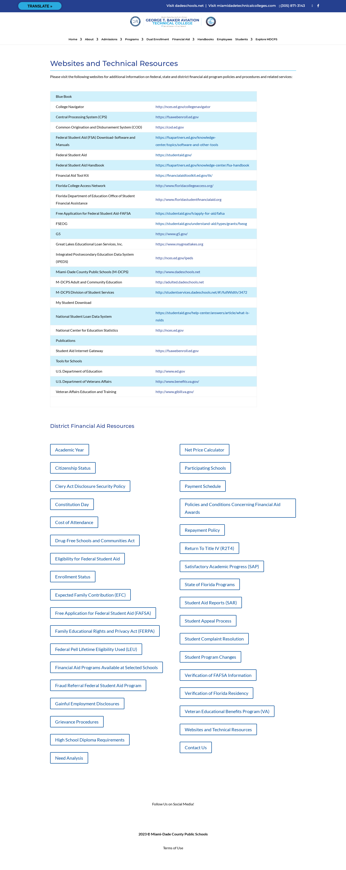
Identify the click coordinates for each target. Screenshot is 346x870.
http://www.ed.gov (170, 371)
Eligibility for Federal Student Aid (87, 558)
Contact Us (196, 747)
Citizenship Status (73, 468)
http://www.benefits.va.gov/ (177, 381)
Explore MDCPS (266, 39)
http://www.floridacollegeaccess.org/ (184, 185)
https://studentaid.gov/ (174, 155)
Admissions (109, 39)
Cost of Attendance (74, 522)
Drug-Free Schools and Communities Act (95, 540)
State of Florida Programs (210, 584)
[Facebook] (318, 5)
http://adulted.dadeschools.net (180, 282)
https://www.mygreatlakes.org (179, 244)
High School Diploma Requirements (90, 739)
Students (241, 39)
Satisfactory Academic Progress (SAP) (222, 566)
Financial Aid (181, 39)
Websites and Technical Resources (218, 729)
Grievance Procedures (77, 721)
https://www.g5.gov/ (172, 234)
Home (73, 39)
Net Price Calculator (204, 449)
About (89, 39)
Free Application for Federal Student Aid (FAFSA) (103, 613)
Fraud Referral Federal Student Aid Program (98, 685)
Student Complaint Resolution (214, 638)
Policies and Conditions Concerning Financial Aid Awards (232, 508)
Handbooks (205, 39)
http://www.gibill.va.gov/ (175, 391)
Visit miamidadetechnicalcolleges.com (242, 5)
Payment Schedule (203, 486)
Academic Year (69, 449)
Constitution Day (72, 504)
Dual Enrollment (157, 39)
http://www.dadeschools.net (178, 272)
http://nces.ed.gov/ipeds (174, 258)
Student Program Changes (210, 657)
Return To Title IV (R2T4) (209, 548)
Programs (132, 39)
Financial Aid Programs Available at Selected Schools (106, 667)
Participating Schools (205, 468)
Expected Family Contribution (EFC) (90, 595)
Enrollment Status (72, 576)
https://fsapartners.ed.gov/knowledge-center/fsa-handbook (202, 165)
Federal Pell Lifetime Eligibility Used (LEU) (96, 649)
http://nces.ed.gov (170, 330)
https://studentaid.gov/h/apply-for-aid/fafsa (190, 213)
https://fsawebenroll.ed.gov (177, 117)
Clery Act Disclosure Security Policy (90, 486)
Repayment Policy (202, 530)
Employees (224, 39)
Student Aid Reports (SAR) (211, 602)
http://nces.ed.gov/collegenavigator (183, 106)
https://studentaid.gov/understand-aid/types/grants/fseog (201, 223)
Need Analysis (69, 758)
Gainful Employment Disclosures (87, 703)
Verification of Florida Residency (216, 693)
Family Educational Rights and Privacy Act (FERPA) (105, 631)
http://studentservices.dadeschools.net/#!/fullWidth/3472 (201, 292)
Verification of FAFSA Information (218, 675)
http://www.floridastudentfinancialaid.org (188, 199)
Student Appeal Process (208, 620)
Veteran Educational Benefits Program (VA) (227, 711)
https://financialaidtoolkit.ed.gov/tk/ (184, 175)
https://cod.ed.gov (170, 127)
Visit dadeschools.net (185, 5)
